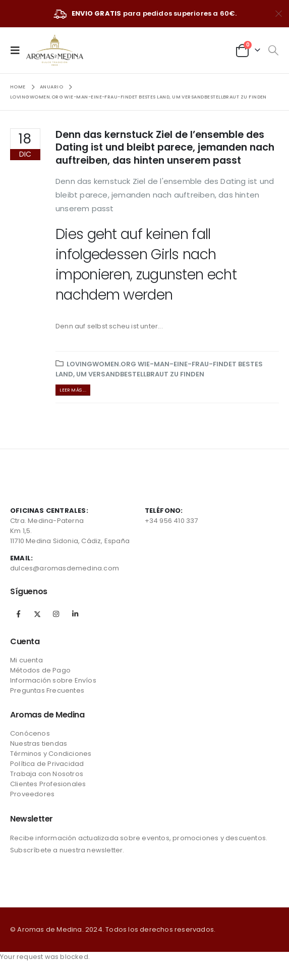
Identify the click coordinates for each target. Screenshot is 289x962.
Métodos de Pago (40, 670)
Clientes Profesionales (48, 784)
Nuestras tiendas (38, 743)
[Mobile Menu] (18, 50)
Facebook (18, 613)
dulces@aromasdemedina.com (64, 568)
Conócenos (30, 733)
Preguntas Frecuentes (47, 690)
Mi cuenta (26, 660)
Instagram (56, 613)
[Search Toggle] (273, 50)
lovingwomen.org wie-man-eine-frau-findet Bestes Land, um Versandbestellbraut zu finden (159, 369)
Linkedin (75, 613)
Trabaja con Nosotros (46, 774)
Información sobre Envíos (53, 680)
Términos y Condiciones (50, 753)
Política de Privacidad (47, 763)
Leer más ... (73, 390)
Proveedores (32, 794)
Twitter (37, 613)
